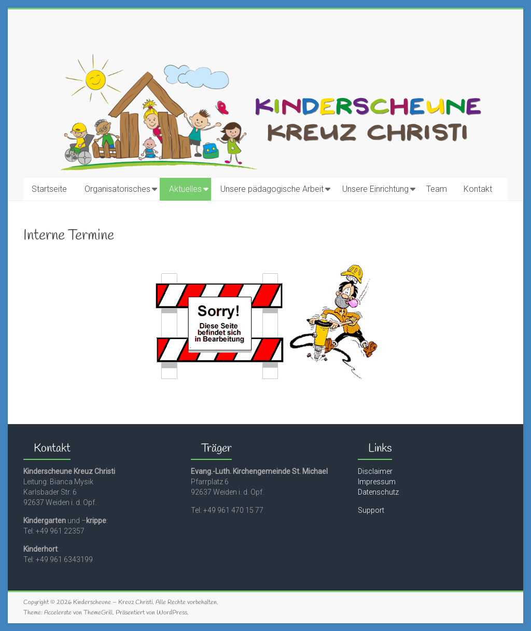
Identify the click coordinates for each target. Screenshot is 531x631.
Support (371, 510)
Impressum (377, 482)
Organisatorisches (117, 189)
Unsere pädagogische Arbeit (272, 189)
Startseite (49, 189)
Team (436, 189)
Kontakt (478, 189)
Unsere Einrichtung (375, 189)
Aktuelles (185, 189)
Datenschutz (378, 492)
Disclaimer (375, 471)
